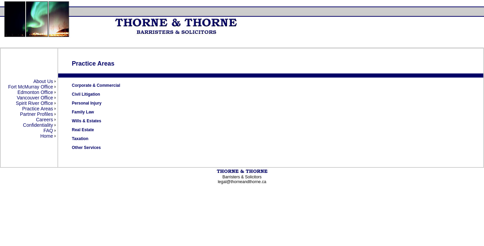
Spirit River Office (34, 103)
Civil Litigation (86, 94)
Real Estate (83, 129)
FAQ (48, 130)
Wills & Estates (86, 121)
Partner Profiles (36, 114)
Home (46, 136)
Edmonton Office (35, 92)
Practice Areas (37, 108)
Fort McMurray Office (30, 87)
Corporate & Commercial (96, 85)
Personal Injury (87, 103)
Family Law (83, 112)
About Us (43, 81)
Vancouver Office (35, 97)
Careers (44, 119)
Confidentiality (38, 125)
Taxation (80, 138)
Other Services (86, 147)
